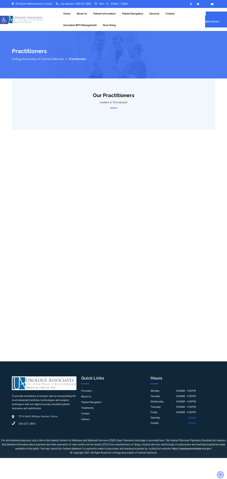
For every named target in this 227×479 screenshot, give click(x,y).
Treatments (87, 412)
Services (155, 13)
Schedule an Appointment (216, 19)
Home (67, 13)
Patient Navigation (132, 13)
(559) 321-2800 (83, 3)
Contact (170, 13)
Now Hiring (109, 25)
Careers (85, 423)
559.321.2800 (21, 428)
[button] (4, 20)
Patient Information (105, 13)
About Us (82, 13)
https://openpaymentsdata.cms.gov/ (192, 453)
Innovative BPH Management (80, 25)
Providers (86, 395)
